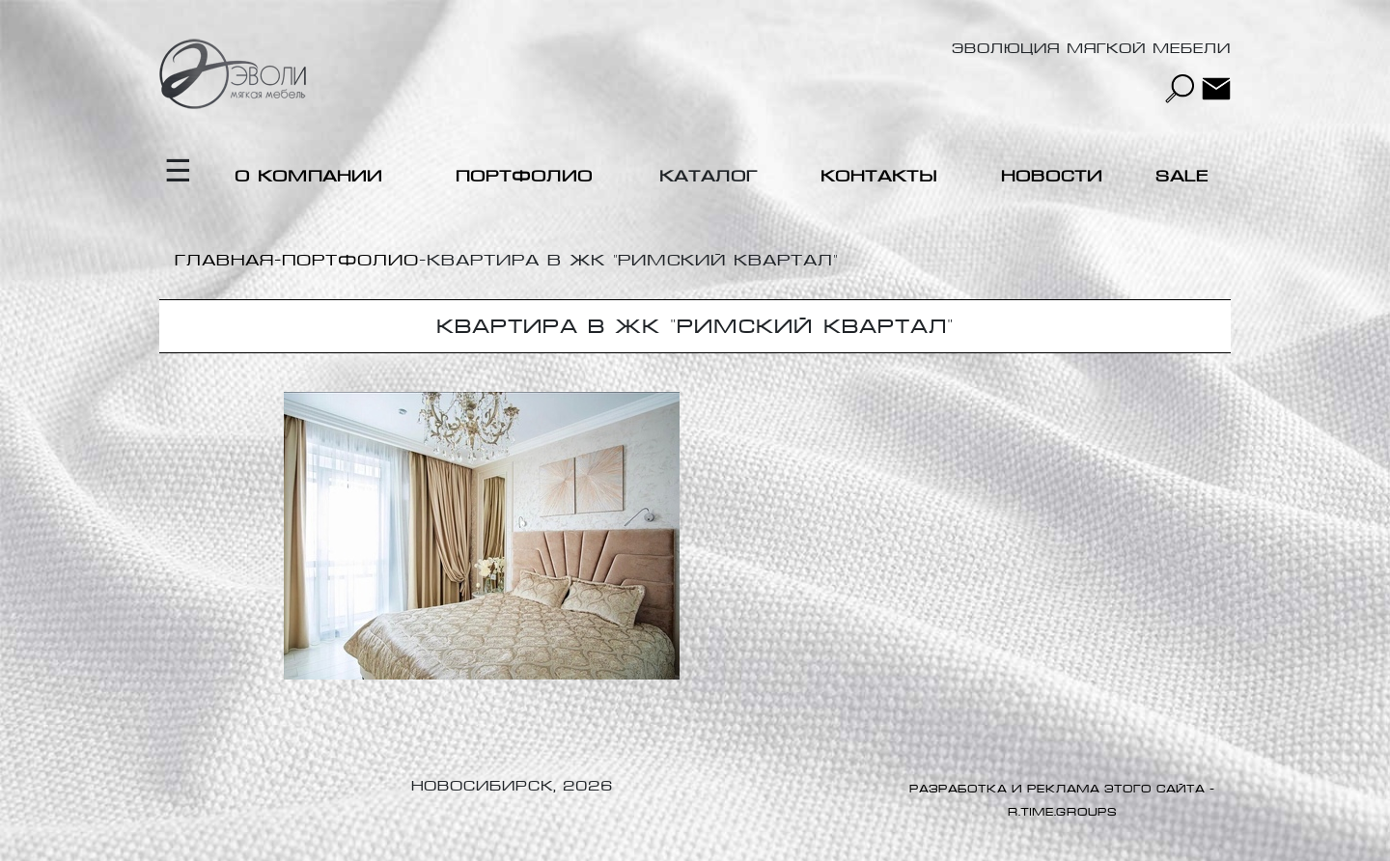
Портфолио (524, 176)
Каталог (708, 176)
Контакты (878, 176)
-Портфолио (346, 260)
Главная (224, 260)
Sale (1182, 176)
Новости (1051, 176)
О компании (308, 176)
